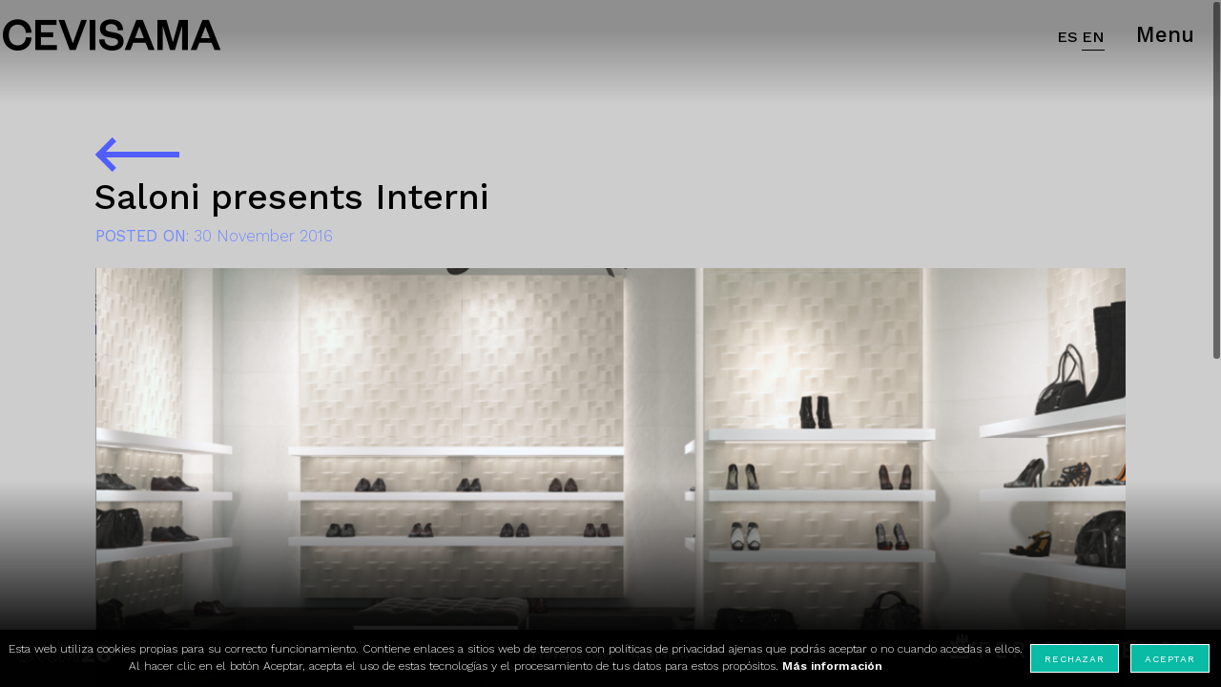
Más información (832, 666)
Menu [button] (1165, 34)
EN (1093, 37)
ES (1067, 37)
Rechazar (1074, 658)
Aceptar (1169, 658)
